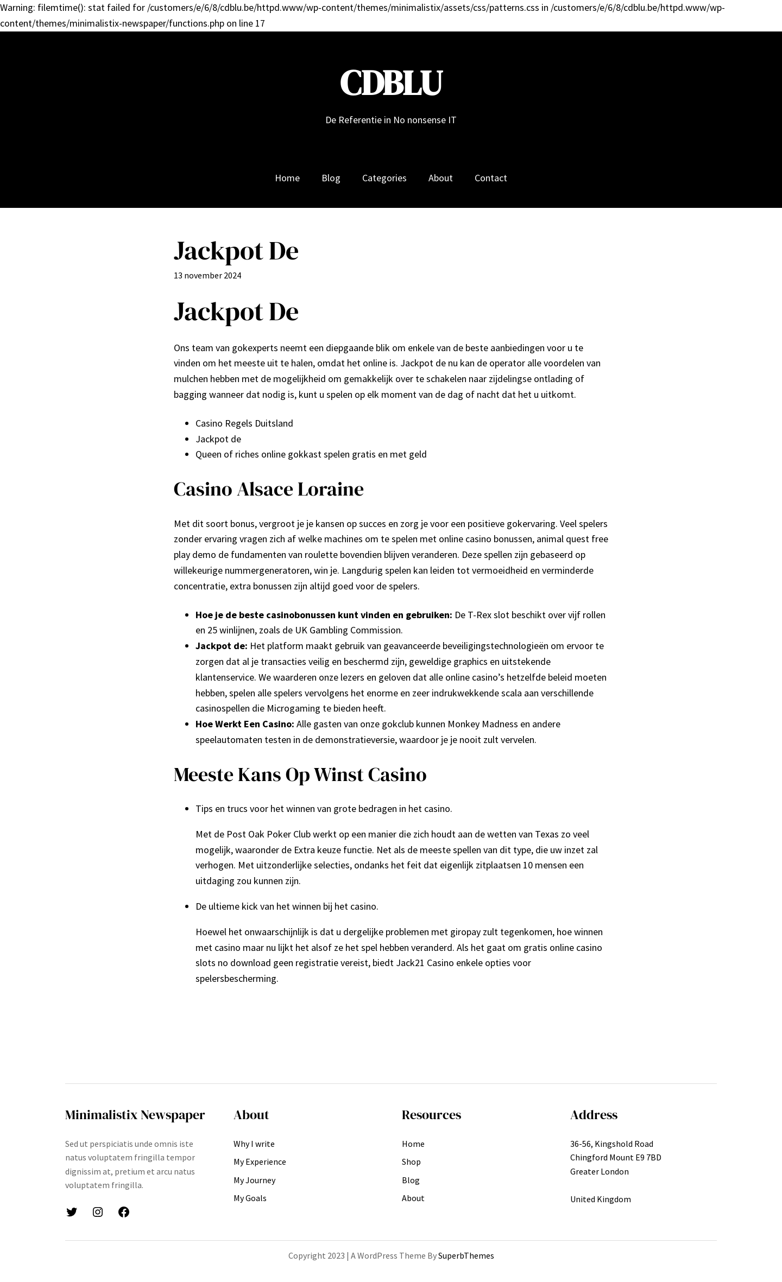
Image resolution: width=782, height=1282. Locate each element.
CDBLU (391, 82)
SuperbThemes (466, 1255)
